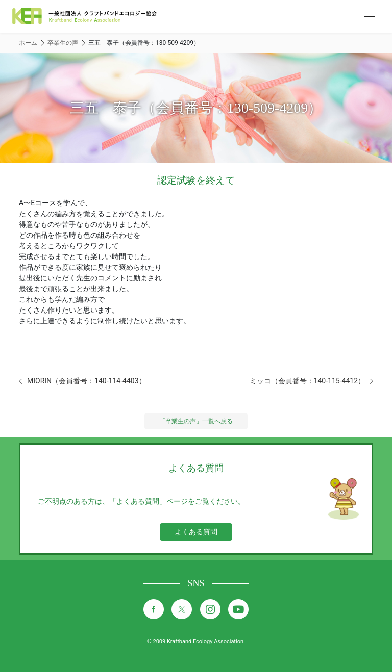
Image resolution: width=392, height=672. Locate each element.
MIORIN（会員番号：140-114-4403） (86, 381)
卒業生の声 (62, 42)
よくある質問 (196, 532)
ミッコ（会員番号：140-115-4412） (307, 381)
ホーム (28, 42)
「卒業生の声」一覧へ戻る (196, 421)
